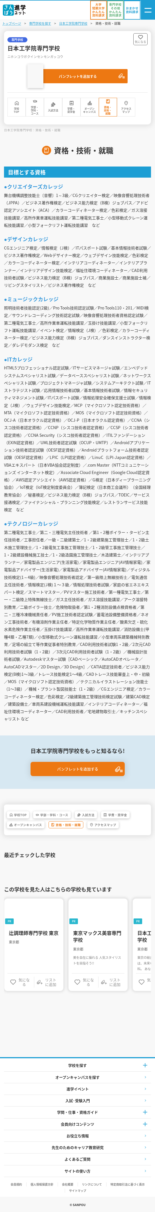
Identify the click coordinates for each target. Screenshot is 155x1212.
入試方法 (53, 110)
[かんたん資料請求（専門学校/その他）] (115, 10)
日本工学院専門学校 (73, 23)
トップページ (11, 23)
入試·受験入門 (77, 1100)
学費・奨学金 (71, 110)
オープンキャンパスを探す (77, 1077)
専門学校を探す (40, 23)
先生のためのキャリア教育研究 (78, 1147)
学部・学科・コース (35, 110)
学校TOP (16, 110)
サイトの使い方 (77, 1171)
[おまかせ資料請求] (132, 10)
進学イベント (78, 1089)
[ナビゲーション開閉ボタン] (148, 10)
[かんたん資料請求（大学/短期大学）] (98, 10)
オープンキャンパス (89, 110)
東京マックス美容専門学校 (97, 936)
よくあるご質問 (77, 1159)
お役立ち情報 (78, 1135)
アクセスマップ (126, 110)
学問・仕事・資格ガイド (77, 1112)
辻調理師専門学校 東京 (34, 933)
